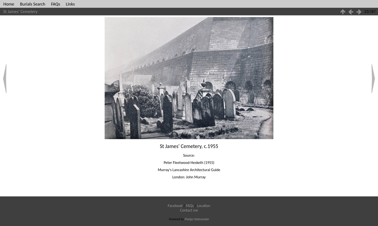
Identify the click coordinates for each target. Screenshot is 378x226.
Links (70, 4)
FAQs (55, 4)
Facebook (175, 205)
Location (203, 205)
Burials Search (32, 4)
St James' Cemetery (20, 11)
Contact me (189, 210)
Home (8, 4)
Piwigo (189, 219)
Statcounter (201, 219)
